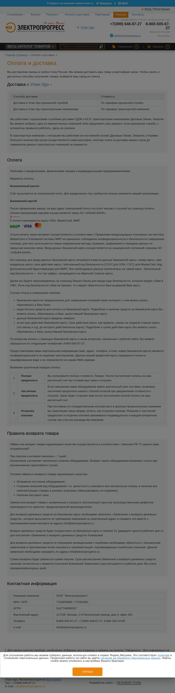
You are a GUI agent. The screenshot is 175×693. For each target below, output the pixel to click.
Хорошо (87, 671)
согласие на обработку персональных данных (130, 658)
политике (164, 655)
